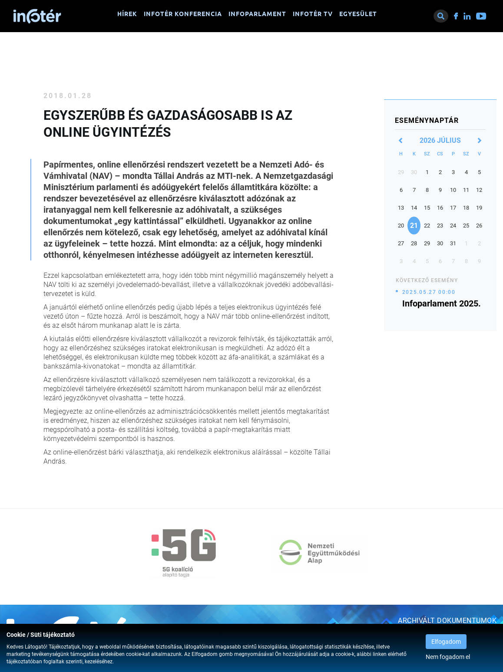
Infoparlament (257, 13)
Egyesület (358, 13)
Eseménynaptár (427, 120)
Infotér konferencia (183, 13)
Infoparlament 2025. (441, 303)
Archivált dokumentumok (447, 620)
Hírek (127, 13)
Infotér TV (313, 13)
